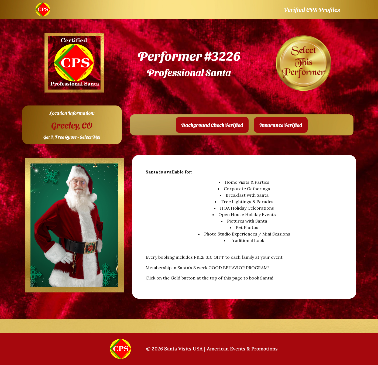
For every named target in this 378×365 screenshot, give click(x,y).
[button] (212, 125)
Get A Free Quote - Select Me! (71, 136)
